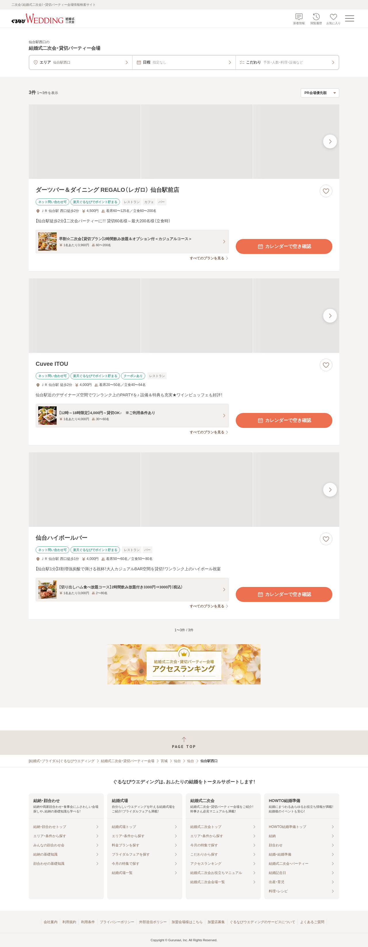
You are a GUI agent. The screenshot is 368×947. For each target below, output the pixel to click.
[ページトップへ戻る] (184, 742)
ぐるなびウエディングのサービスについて (262, 922)
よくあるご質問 (312, 922)
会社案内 (50, 922)
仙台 (177, 761)
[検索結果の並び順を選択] (320, 92)
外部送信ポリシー (153, 922)
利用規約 (69, 922)
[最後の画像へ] (330, 141)
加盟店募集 (216, 922)
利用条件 (88, 922)
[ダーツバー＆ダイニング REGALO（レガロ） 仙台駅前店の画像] (184, 141)
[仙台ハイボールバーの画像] (184, 489)
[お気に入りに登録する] (326, 191)
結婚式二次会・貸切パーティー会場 (127, 761)
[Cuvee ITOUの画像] (184, 315)
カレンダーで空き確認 (284, 246)
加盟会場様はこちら (187, 922)
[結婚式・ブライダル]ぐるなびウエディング (62, 761)
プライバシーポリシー (117, 922)
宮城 (164, 761)
